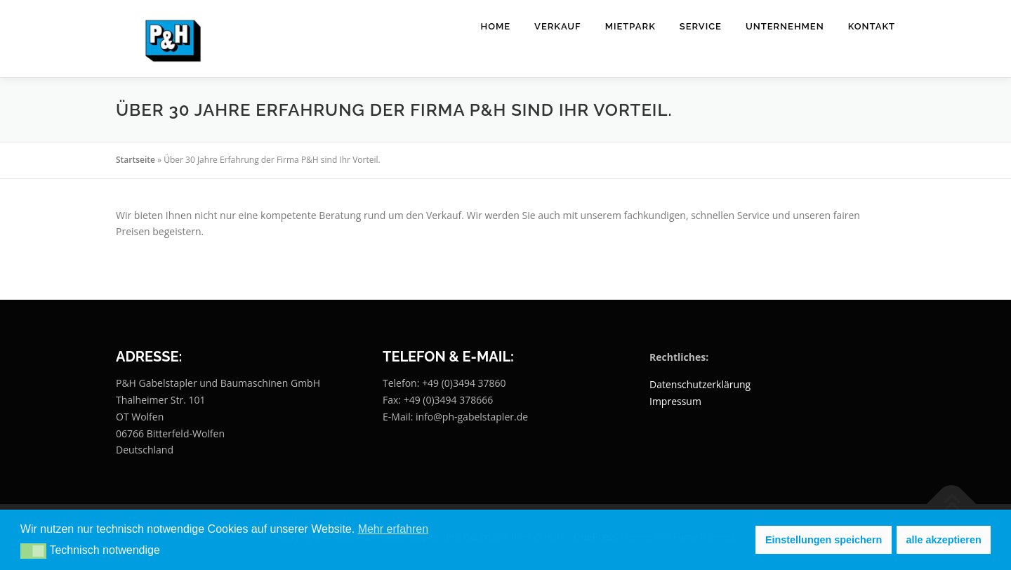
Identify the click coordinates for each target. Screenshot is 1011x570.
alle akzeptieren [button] (944, 539)
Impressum (675, 401)
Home (496, 26)
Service (701, 26)
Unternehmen (785, 26)
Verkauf (557, 26)
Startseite (135, 160)
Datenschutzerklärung (700, 384)
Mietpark (630, 26)
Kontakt (871, 26)
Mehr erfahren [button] (393, 529)
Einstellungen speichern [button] (823, 539)
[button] (33, 551)
